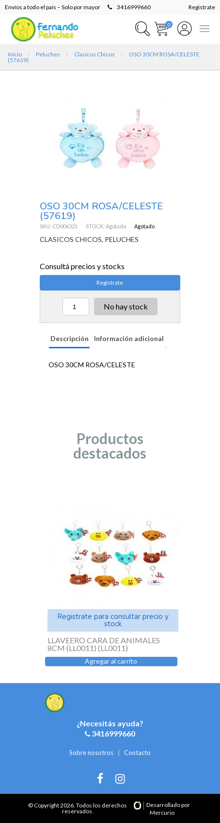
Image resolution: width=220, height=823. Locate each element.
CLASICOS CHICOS (71, 239)
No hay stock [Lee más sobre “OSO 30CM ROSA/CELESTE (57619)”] (126, 306)
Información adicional (129, 338)
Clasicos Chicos (94, 54)
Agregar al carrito (111, 661)
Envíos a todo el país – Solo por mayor (52, 7)
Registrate (202, 7)
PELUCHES (122, 239)
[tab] (69, 339)
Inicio (15, 54)
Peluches (48, 54)
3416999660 (129, 7)
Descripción (69, 338)
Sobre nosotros (91, 752)
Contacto (137, 752)
